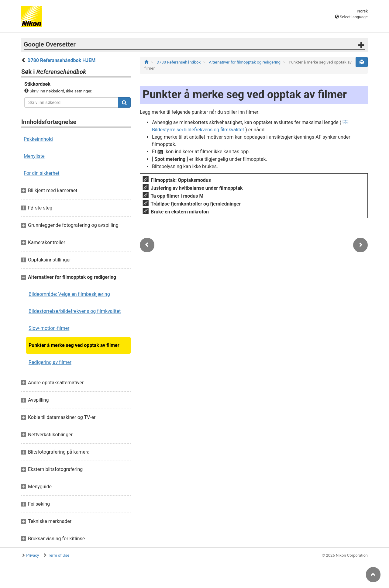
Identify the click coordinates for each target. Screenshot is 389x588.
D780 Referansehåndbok (179, 62)
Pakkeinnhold (38, 139)
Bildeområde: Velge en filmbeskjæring (69, 294)
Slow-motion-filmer (49, 328)
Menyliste (34, 156)
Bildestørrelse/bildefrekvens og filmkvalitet (75, 311)
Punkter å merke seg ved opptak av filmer (74, 345)
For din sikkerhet (42, 173)
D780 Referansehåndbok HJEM (61, 60)
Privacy (32, 555)
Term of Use (58, 555)
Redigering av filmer (50, 362)
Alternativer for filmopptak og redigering (245, 62)
